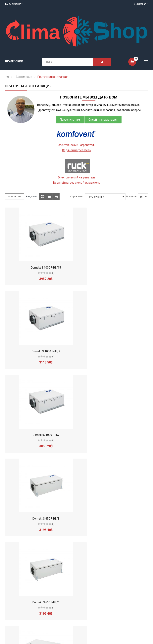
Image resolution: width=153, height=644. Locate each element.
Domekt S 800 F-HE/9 (113, 602)
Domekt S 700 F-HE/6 (39, 518)
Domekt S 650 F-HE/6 (39, 434)
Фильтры (14, 197)
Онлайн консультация (103, 119)
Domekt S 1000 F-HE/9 (114, 267)
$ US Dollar (141, 4)
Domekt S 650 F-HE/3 (113, 351)
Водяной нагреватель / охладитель (76, 182)
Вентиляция (24, 76)
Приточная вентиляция (52, 76)
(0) (46, 273)
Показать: (131, 196)
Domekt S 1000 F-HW (39, 351)
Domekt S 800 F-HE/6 (39, 602)
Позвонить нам (70, 119)
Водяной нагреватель (76, 150)
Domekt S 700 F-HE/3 (113, 434)
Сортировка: (77, 196)
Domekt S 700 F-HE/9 (113, 518)
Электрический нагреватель (76, 145)
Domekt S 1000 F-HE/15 (39, 267)
